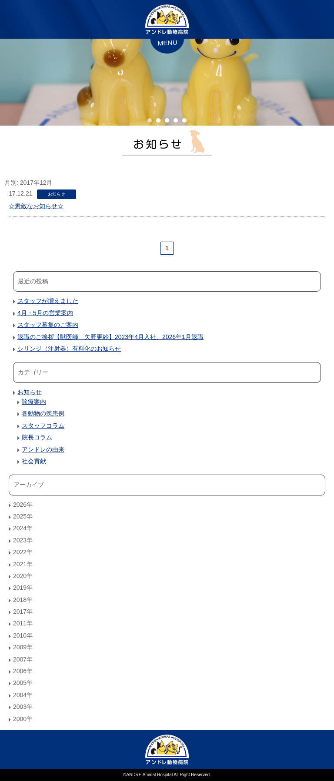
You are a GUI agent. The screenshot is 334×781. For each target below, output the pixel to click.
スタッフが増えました (47, 300)
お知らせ (56, 194)
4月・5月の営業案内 (45, 312)
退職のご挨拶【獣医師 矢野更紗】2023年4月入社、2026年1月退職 (110, 336)
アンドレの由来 (43, 449)
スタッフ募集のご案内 (47, 324)
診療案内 (34, 401)
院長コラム (37, 437)
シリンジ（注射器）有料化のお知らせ (69, 348)
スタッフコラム (43, 425)
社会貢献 (34, 461)
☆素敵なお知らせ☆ (36, 206)
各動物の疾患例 (43, 413)
